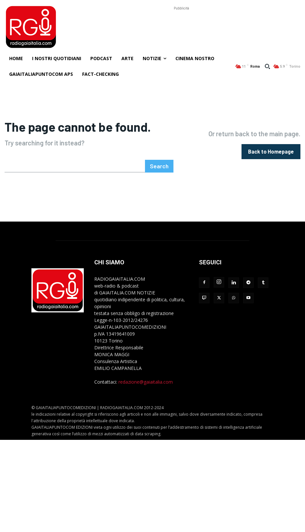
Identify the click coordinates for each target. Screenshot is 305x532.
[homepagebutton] (271, 150)
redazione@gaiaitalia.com (145, 380)
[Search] (160, 164)
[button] (267, 66)
